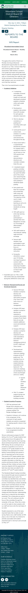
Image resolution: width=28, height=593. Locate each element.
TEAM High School (6, 568)
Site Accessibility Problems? (8, 584)
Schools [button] (7, 2)
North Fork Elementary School (8, 561)
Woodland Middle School (7, 565)
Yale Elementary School (7, 563)
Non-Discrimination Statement (8, 583)
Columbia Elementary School (8, 559)
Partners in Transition (6, 572)
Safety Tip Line (5, 586)
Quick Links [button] (16, 2)
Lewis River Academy (6, 570)
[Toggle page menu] (25, 6)
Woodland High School (7, 566)
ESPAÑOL (24, 2)
